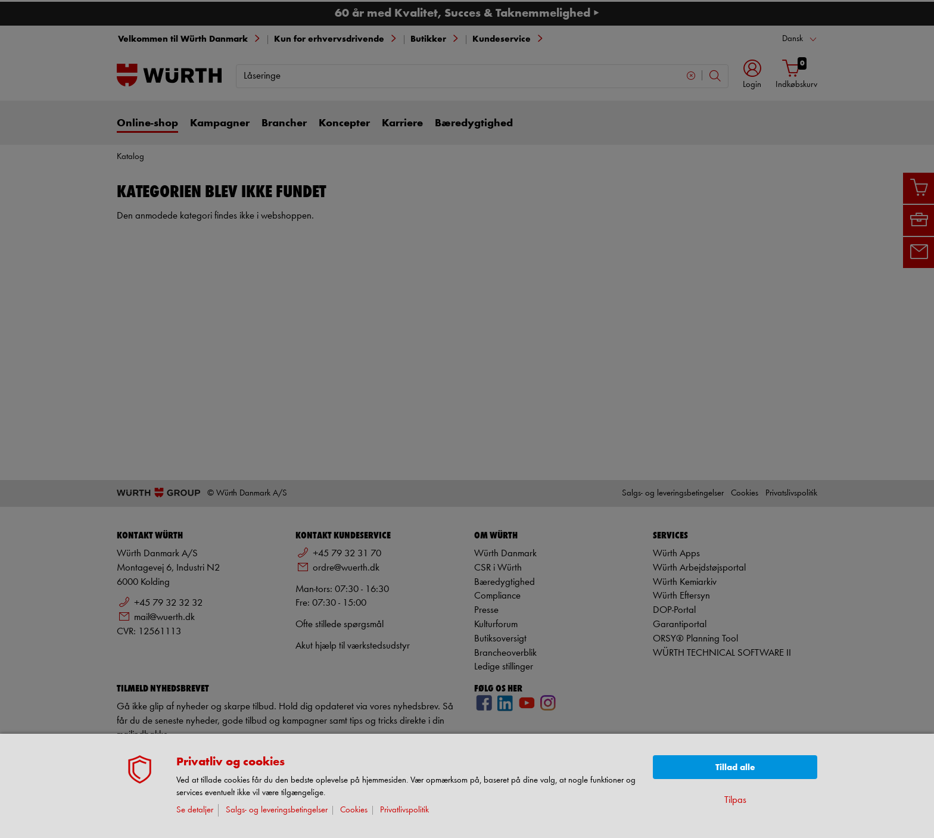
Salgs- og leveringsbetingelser (277, 810)
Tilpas (735, 800)
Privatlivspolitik (404, 810)
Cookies (354, 810)
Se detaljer (194, 810)
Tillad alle (735, 767)
